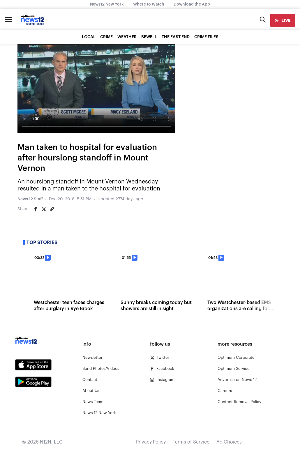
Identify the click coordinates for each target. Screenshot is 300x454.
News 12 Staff (30, 199)
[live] (282, 20)
